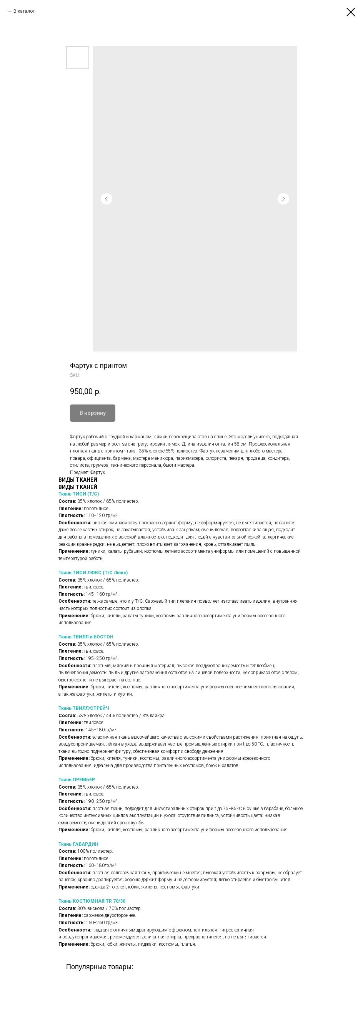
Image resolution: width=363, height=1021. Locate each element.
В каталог (24, 11)
